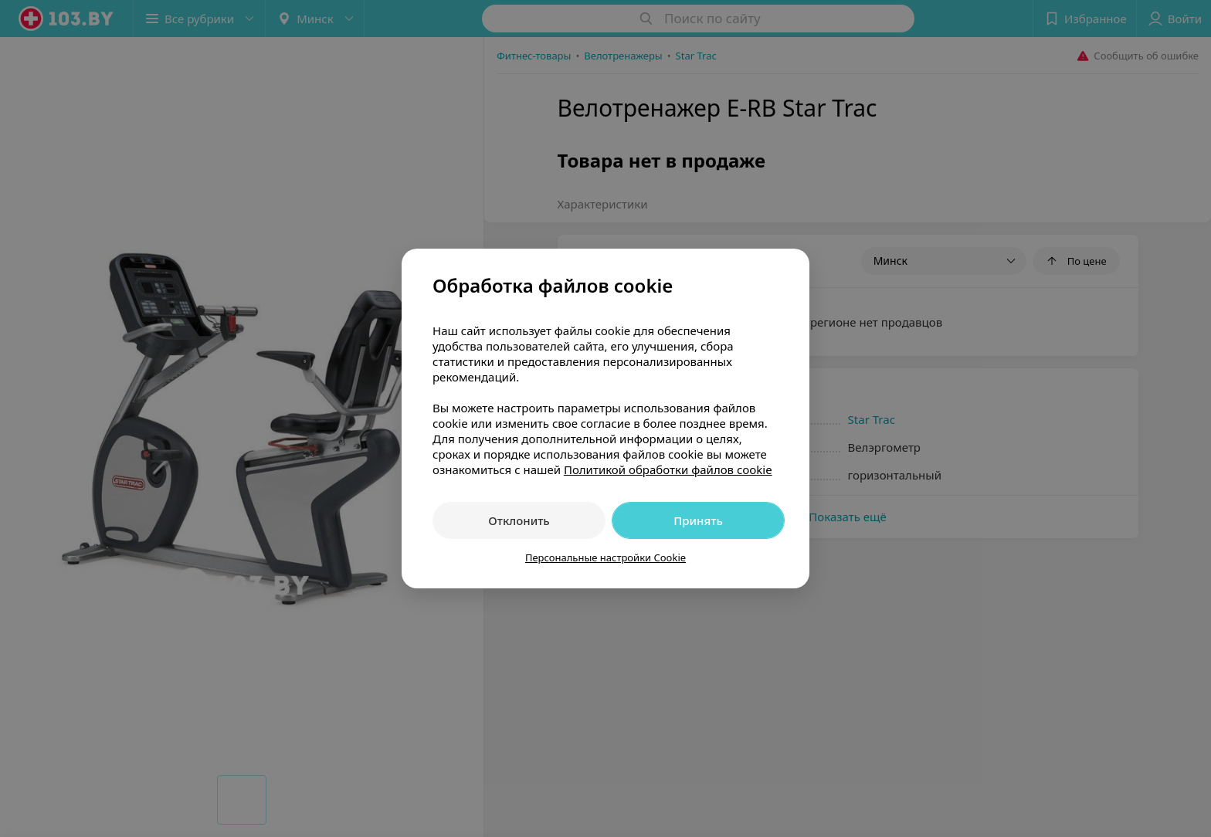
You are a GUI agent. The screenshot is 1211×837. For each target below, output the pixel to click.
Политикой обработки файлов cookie (668, 469)
